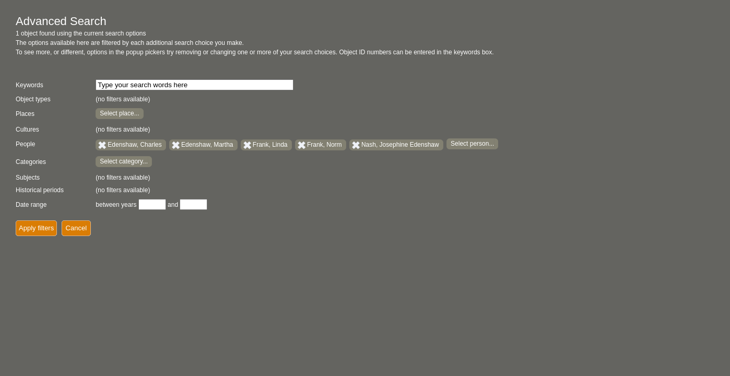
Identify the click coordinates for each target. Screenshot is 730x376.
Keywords (29, 85)
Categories (31, 162)
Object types (33, 99)
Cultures (27, 129)
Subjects (28, 177)
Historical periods (40, 190)
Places (25, 114)
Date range (31, 204)
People (25, 144)
